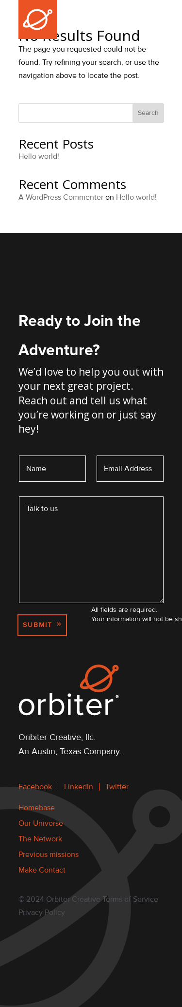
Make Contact (42, 870)
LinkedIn (78, 787)
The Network (40, 839)
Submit (37, 625)
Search (148, 113)
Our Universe (40, 823)
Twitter (117, 787)
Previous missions (48, 854)
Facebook (35, 787)
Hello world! (38, 156)
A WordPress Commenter (60, 197)
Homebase (36, 807)
